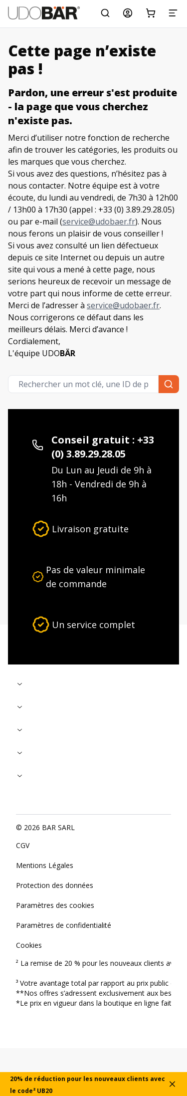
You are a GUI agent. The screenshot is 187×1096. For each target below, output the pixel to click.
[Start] (44, 12)
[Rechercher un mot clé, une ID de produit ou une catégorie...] (105, 13)
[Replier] (93, 683)
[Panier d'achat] (151, 13)
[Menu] (173, 13)
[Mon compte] (128, 13)
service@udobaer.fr (98, 221)
